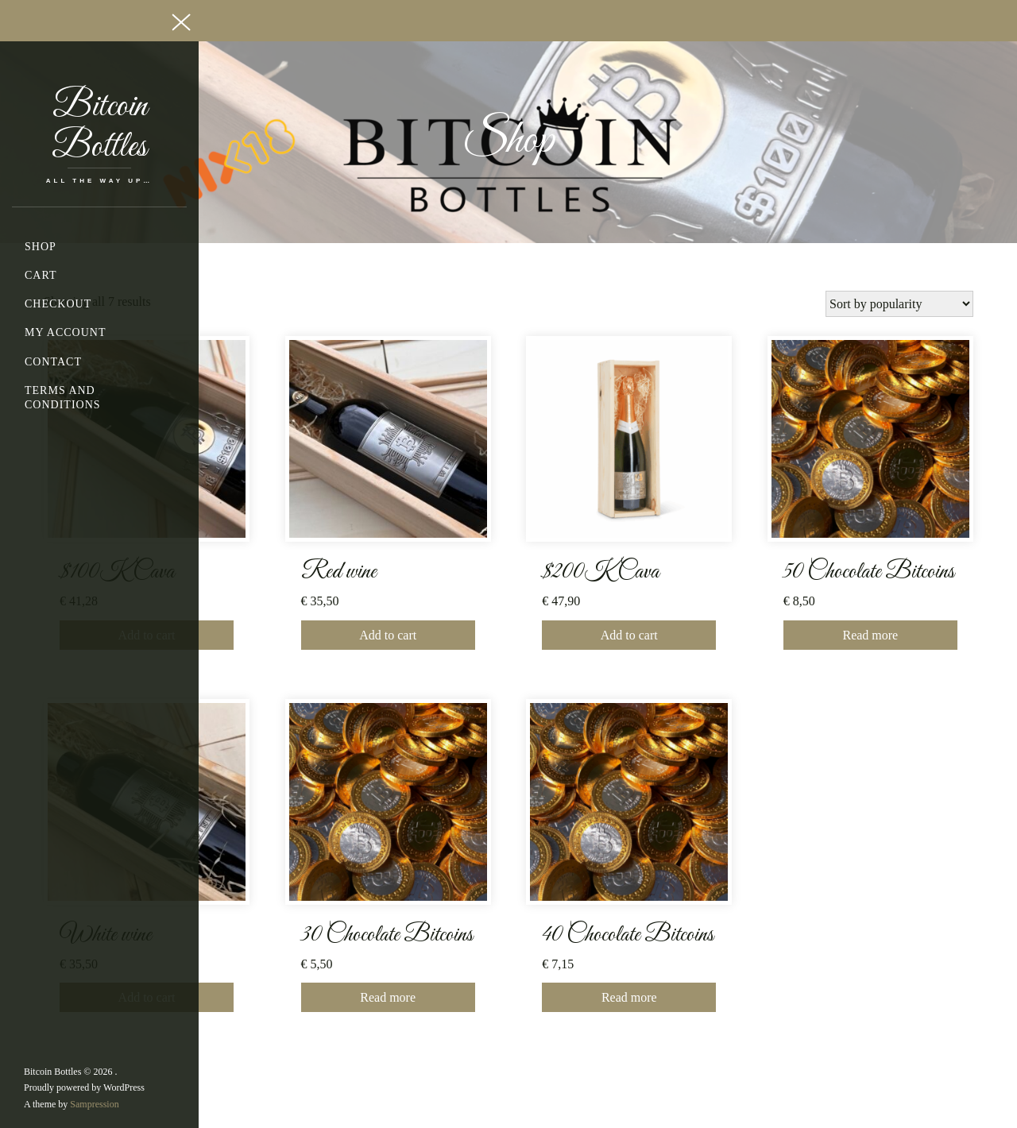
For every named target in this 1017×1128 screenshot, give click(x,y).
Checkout (58, 304)
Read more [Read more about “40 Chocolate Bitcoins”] (629, 997)
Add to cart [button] (387, 635)
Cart (41, 275)
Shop (40, 247)
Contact (53, 362)
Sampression (94, 1104)
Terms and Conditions (63, 397)
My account (65, 332)
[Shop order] (899, 304)
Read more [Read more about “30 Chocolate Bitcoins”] (388, 997)
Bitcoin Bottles (99, 127)
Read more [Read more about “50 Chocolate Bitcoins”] (870, 635)
